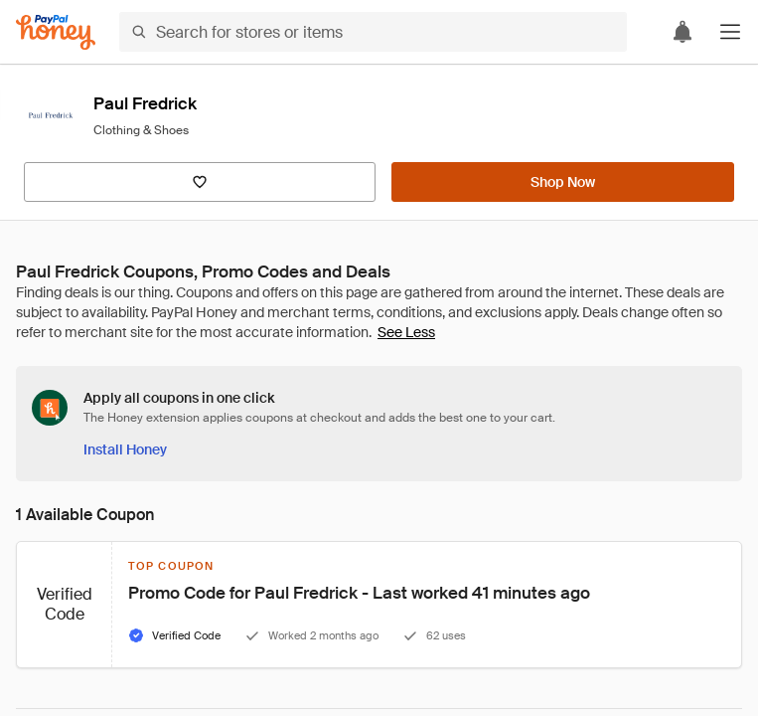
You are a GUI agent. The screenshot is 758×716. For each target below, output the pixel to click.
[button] (730, 32)
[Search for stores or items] (373, 32)
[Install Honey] (125, 449)
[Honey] (55, 32)
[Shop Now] (562, 182)
